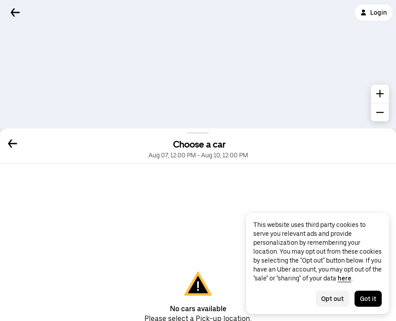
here (344, 278)
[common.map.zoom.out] (380, 112)
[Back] (15, 12)
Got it (368, 298)
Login (373, 12)
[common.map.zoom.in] (380, 94)
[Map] (198, 64)
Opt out (332, 298)
